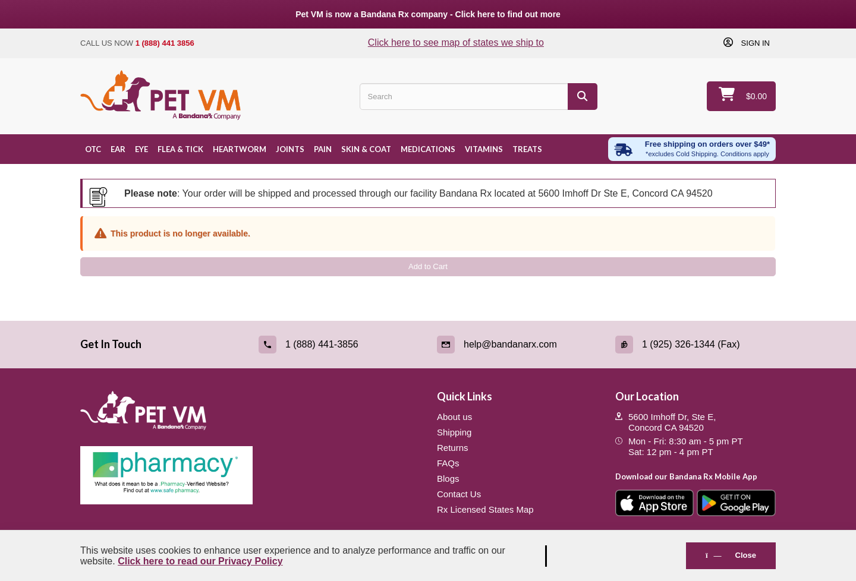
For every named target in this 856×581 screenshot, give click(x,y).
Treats (527, 149)
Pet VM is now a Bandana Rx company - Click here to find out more (428, 14)
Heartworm (239, 149)
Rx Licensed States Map (485, 509)
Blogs (448, 478)
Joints (290, 149)
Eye (141, 149)
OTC (93, 149)
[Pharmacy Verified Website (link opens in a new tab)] (249, 475)
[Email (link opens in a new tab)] (517, 344)
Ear (118, 149)
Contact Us (459, 494)
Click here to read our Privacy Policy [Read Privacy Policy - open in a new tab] (200, 561)
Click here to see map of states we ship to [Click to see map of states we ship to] (456, 42)
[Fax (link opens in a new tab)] (695, 344)
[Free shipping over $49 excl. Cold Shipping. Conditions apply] (692, 149)
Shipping (454, 432)
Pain (323, 149)
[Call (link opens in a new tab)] (339, 344)
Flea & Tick (180, 149)
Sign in (754, 43)
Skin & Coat (366, 149)
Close (731, 555)
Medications (428, 149)
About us (454, 417)
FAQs (448, 463)
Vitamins (484, 149)
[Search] (582, 96)
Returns (452, 448)
